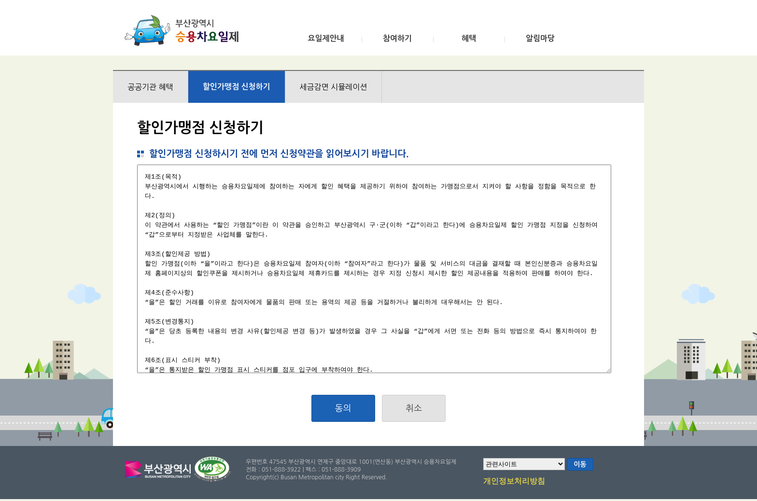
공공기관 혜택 (150, 87)
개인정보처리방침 (514, 481)
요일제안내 (326, 38)
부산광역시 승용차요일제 (185, 30)
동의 (343, 408)
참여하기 (397, 38)
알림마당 (540, 38)
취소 (414, 408)
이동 (580, 464)
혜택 (469, 38)
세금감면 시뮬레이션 (333, 87)
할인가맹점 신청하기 (236, 86)
